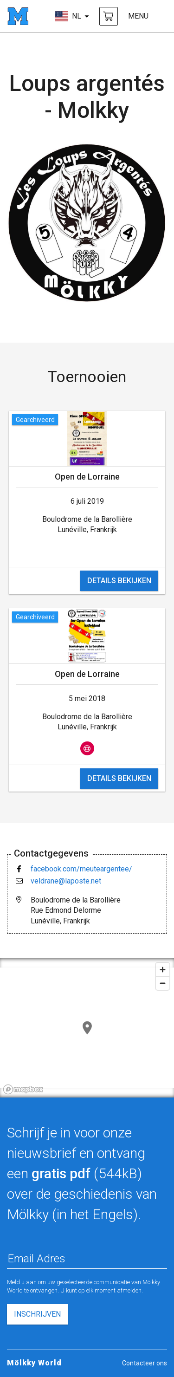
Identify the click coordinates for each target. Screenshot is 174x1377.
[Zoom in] (162, 969)
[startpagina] (18, 16)
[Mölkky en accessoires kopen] (108, 16)
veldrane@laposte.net (66, 881)
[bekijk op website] (87, 748)
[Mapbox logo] (23, 1089)
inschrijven (37, 1314)
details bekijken (119, 580)
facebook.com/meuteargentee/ (81, 868)
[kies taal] (72, 16)
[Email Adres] (87, 1259)
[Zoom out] (162, 983)
